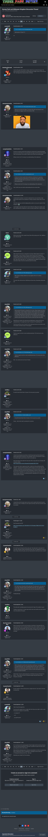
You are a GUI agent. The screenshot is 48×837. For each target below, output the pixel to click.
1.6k (7, 114)
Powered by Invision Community (24, 830)
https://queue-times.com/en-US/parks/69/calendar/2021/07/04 (25, 463)
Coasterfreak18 (7, 545)
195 (10, 21)
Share (34, 15)
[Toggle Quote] (15, 29)
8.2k (7, 400)
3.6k (7, 262)
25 (7, 556)
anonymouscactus (7, 103)
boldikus (7, 390)
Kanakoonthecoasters (7, 68)
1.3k (7, 159)
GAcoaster (9, 15)
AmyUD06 (7, 171)
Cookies (32, 828)
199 (21, 21)
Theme (16, 828)
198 (18, 21)
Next (32, 21)
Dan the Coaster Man (7, 623)
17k (7, 37)
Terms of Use (4, 835)
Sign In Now (34, 784)
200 (24, 21)
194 (8, 21)
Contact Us (27, 828)
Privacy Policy (21, 828)
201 (26, 21)
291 (7, 635)
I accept (42, 834)
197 (16, 21)
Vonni (7, 232)
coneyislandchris (7, 149)
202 (29, 21)
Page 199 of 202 (40, 21)
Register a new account (14, 784)
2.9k (7, 615)
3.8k (7, 243)
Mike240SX (28, 29)
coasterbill (7, 26)
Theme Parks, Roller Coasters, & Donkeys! (22, 16)
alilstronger (7, 251)
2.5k (7, 181)
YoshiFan (7, 604)
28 (7, 79)
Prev (5, 21)
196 (13, 21)
